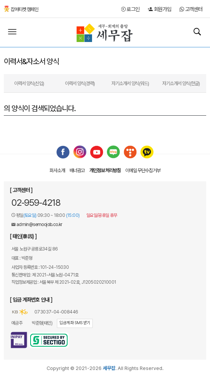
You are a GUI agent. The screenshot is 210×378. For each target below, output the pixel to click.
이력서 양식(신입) (29, 83)
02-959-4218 (35, 202)
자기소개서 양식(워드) (130, 83)
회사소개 (57, 170)
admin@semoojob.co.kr (39, 224)
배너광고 (77, 170)
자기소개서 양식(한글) (181, 83)
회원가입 (159, 9)
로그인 (130, 9)
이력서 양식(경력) (80, 83)
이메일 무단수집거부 (142, 170)
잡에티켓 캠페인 (21, 9)
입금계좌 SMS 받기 (74, 322)
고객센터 (190, 9)
